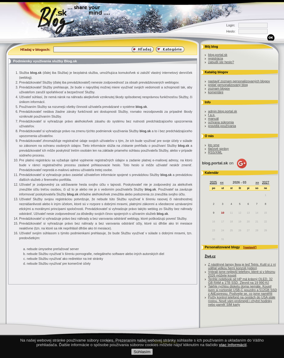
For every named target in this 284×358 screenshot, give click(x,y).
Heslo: (230, 31)
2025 (213, 182)
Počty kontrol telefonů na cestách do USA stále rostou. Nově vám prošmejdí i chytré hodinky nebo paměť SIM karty (241, 300)
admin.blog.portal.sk (222, 111)
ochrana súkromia (221, 122)
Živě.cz (210, 256)
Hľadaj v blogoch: (35, 49)
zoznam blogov (219, 88)
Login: (230, 25)
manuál (213, 118)
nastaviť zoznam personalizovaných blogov (239, 81)
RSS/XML (215, 152)
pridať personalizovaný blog (228, 85)
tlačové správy (218, 148)
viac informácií (233, 345)
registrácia (215, 58)
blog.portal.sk (217, 55)
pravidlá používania (222, 126)
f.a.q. (211, 115)
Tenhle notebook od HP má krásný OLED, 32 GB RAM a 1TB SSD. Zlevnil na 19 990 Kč (240, 280)
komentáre (215, 92)
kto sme (213, 145)
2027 (265, 182)
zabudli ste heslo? (221, 62)
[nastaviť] (249, 247)
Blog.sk (57, 19)
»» (257, 182)
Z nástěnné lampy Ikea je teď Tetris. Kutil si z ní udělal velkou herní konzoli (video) (242, 266)
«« (222, 182)
